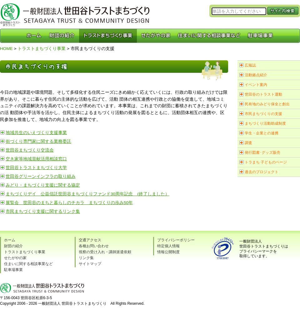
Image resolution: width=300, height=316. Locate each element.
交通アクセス (90, 240)
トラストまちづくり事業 (42, 48)
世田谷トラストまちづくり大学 (36, 167)
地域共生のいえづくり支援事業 (36, 132)
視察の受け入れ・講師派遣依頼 (105, 252)
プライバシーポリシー (176, 240)
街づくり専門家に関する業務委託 (38, 141)
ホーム (9, 240)
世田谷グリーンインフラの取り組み (41, 176)
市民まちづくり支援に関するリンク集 (43, 211)
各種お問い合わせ (94, 246)
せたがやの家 (15, 258)
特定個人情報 (168, 246)
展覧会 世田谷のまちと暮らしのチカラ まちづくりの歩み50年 (69, 202)
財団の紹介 (13, 246)
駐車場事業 (13, 270)
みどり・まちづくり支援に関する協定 (43, 185)
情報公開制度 (168, 252)
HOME (6, 48)
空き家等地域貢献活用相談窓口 (36, 159)
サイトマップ (90, 264)
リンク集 (86, 258)
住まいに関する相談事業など (28, 264)
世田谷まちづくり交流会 (30, 150)
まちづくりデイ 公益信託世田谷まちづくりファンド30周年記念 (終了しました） (87, 194)
